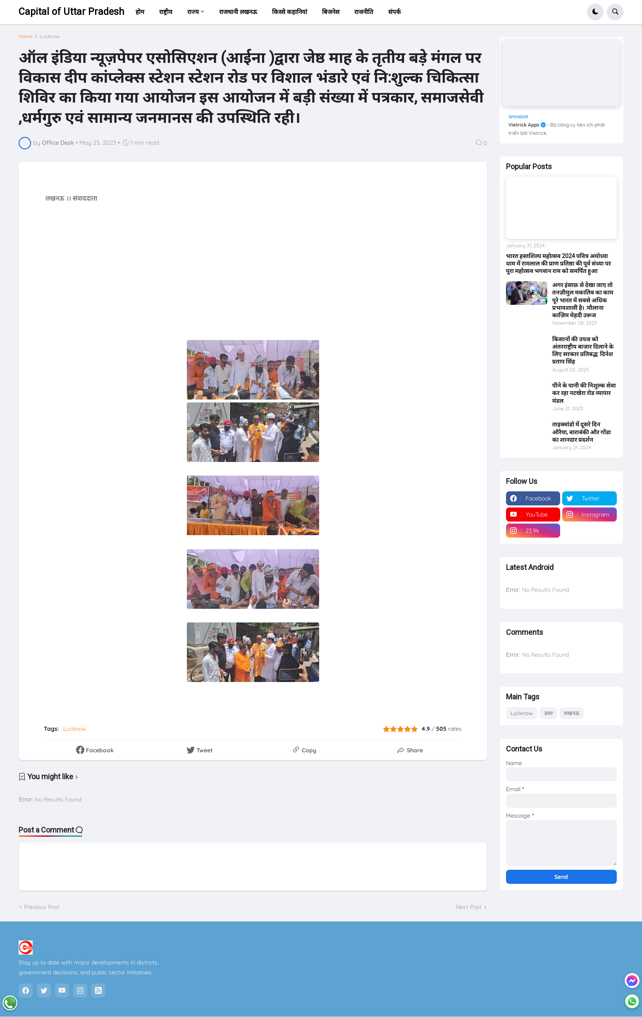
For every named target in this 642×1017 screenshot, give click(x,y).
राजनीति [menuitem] (363, 12)
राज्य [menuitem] (193, 12)
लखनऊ (571, 710)
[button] (595, 12)
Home (26, 39)
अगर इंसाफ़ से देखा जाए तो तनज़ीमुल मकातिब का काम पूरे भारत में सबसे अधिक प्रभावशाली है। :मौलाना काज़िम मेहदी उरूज (582, 297)
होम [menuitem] (140, 12)
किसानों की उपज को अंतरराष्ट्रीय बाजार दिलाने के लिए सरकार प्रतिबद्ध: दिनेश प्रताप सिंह (583, 347)
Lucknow (50, 39)
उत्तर (548, 710)
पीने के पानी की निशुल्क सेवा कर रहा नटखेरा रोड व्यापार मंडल (584, 390)
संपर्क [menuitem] (394, 12)
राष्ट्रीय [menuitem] (165, 12)
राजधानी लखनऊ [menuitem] (238, 12)
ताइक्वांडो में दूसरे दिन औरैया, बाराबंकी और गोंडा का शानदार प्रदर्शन (581, 429)
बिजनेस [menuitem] (330, 12)
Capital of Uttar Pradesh (71, 11)
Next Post (469, 910)
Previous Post (42, 910)
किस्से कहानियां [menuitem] (289, 12)
